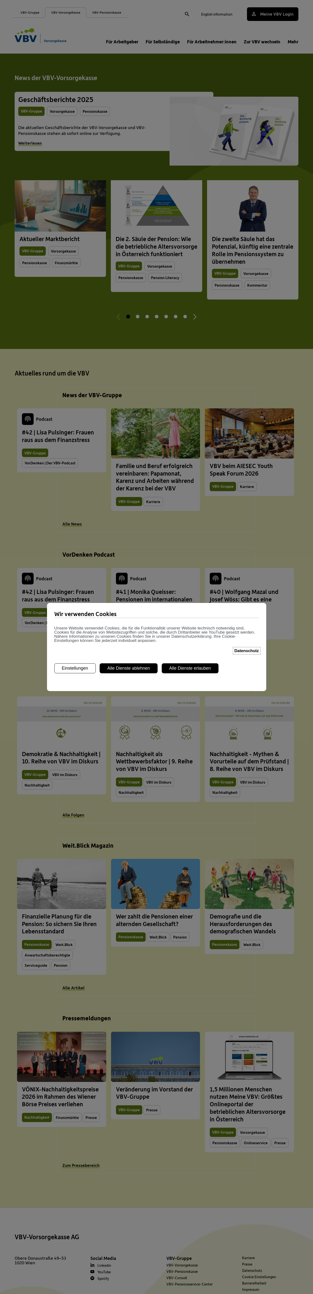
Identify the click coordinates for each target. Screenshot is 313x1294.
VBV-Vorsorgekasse (182, 1265)
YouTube (104, 1271)
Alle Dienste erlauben (190, 615)
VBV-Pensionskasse (182, 1271)
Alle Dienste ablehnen (128, 615)
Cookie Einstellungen (259, 1276)
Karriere (248, 1257)
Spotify (103, 1278)
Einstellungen (75, 615)
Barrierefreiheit (254, 1283)
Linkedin (104, 1265)
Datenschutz (252, 1270)
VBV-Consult (176, 1277)
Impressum (250, 1289)
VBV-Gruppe (179, 1258)
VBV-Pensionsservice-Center (189, 1284)
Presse (247, 1264)
